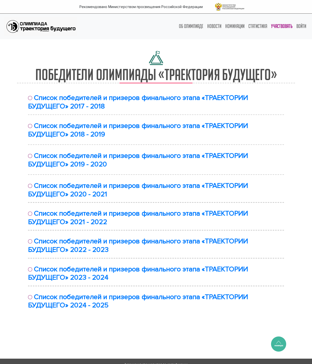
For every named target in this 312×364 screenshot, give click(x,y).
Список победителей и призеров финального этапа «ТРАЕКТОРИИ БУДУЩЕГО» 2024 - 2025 (138, 301)
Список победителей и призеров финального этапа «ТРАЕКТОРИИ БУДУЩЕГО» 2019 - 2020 (138, 160)
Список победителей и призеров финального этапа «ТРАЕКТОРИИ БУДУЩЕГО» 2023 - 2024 (138, 273)
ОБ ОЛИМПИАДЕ (191, 26)
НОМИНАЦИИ (234, 26)
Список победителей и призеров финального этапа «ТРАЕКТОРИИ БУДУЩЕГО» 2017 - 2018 (138, 102)
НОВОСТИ (214, 26)
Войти (301, 26)
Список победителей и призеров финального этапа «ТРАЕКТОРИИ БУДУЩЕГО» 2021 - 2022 (138, 217)
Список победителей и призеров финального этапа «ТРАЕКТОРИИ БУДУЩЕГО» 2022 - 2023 (138, 245)
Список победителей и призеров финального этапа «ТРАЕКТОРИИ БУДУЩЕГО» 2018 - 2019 (138, 130)
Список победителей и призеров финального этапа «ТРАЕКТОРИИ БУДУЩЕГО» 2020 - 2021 (138, 190)
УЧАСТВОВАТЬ (281, 26)
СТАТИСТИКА (257, 26)
